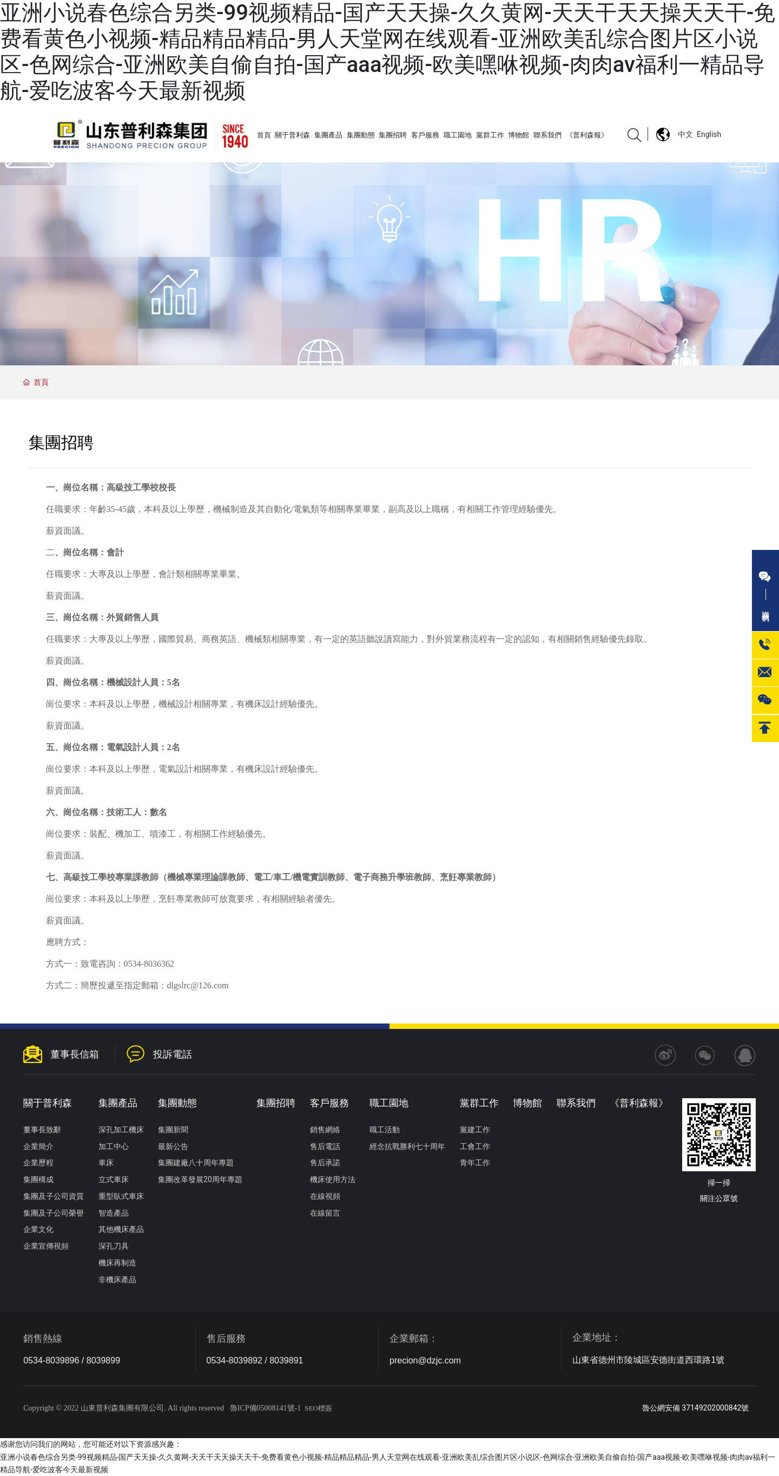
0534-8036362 (149, 963)
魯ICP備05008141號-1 (265, 1408)
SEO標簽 (318, 1408)
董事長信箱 (74, 1054)
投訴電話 (172, 1054)
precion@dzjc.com (425, 1360)
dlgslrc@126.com (198, 985)
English (709, 134)
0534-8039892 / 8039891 (255, 1360)
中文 (685, 134)
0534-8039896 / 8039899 (71, 1360)
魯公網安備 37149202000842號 (695, 1407)
